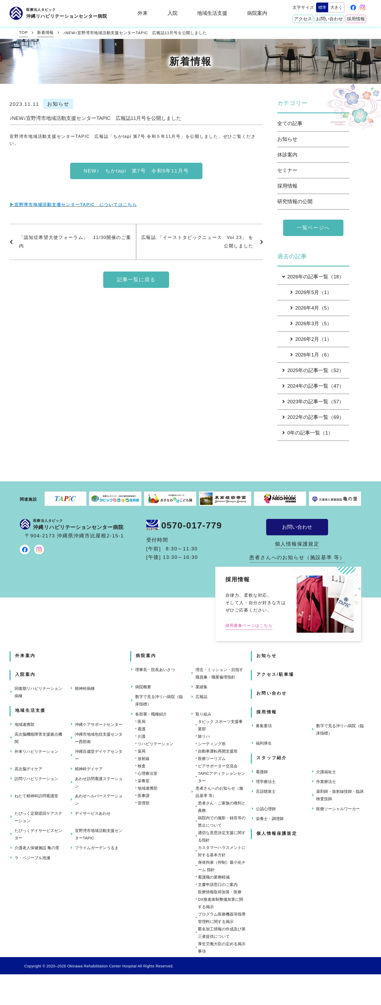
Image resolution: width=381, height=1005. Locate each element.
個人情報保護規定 (297, 544)
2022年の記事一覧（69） (313, 417)
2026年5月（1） (311, 292)
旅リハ (204, 736)
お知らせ (287, 139)
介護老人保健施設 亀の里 (37, 847)
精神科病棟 (85, 688)
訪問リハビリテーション (36, 778)
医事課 (143, 795)
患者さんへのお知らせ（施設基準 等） (297, 557)
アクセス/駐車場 (275, 674)
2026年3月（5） (311, 323)
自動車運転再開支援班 (218, 751)
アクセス (303, 18)
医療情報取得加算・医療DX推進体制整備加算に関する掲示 (220, 899)
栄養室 (143, 780)
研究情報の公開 (294, 201)
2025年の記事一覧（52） (313, 370)
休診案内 (287, 154)
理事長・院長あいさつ (155, 669)
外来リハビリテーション (36, 751)
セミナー (287, 170)
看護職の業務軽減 (214, 877)
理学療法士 (266, 781)
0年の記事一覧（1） (307, 433)
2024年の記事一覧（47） (313, 386)
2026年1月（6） (311, 354)
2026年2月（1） (311, 339)
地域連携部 (24, 724)
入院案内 (25, 674)
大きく (336, 7)
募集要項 (264, 725)
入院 (172, 13)
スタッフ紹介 (271, 757)
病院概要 (143, 687)
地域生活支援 (212, 13)
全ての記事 (289, 123)
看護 (142, 729)
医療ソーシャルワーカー (338, 809)
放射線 (143, 758)
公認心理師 (266, 809)
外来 (143, 13)
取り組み (203, 714)
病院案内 (257, 13)
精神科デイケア (89, 769)
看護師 (262, 771)
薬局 (142, 751)
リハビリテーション (155, 743)
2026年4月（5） (311, 308)
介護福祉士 (326, 771)
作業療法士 (326, 781)
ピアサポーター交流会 (218, 766)
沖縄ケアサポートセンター (99, 724)
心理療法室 (147, 773)
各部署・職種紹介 (151, 714)
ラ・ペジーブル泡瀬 (32, 857)
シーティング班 (212, 743)
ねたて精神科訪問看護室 (36, 796)
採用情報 (356, 18)
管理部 (143, 803)
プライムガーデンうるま (97, 847)
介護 (142, 736)
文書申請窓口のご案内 (218, 884)
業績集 (201, 687)
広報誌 (201, 696)
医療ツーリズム (212, 758)
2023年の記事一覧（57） (313, 401)
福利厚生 (264, 743)
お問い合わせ (329, 18)
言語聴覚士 (266, 791)
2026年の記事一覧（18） (312, 276)
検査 (142, 766)
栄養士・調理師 (270, 818)
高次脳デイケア (28, 769)
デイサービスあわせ (93, 813)
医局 (142, 721)
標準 (322, 7)
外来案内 (25, 655)
